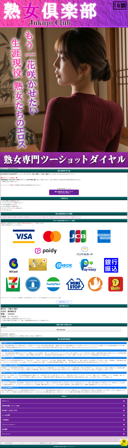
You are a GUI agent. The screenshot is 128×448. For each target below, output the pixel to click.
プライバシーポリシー (8, 424)
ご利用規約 (5, 420)
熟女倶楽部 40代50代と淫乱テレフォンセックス (64, 446)
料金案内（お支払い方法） (10, 410)
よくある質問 (6, 415)
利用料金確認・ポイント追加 (10, 405)
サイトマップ (6, 434)
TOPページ (5, 401)
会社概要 (4, 429)
